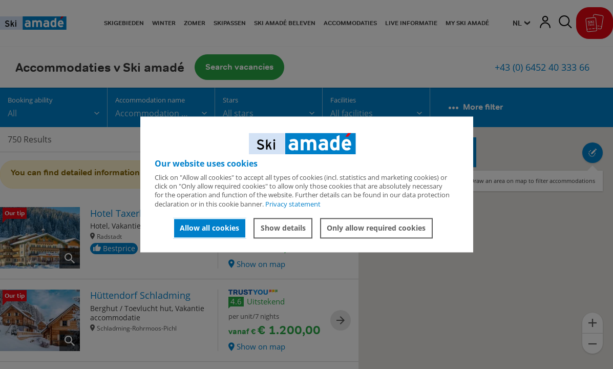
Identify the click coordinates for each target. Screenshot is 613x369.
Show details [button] (283, 228)
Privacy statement (293, 204)
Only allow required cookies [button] (376, 228)
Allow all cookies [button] (209, 228)
